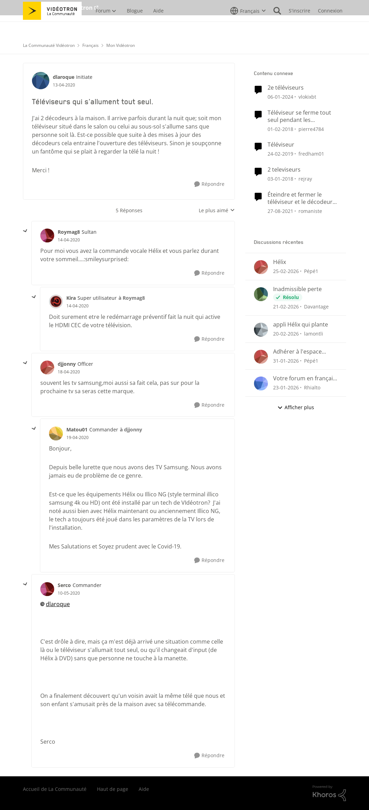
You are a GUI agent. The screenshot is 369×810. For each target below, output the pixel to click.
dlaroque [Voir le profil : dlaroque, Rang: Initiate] (63, 77)
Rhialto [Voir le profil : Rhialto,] (312, 387)
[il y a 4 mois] (286, 271)
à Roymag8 (131, 298)
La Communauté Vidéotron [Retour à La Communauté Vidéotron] (49, 45)
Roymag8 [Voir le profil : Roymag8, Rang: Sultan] (69, 232)
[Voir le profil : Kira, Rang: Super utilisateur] (56, 301)
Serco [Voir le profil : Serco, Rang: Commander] (64, 585)
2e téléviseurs (286, 87)
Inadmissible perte (297, 289)
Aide (144, 789)
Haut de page (112, 789)
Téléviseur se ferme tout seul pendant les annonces (299, 116)
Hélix (279, 262)
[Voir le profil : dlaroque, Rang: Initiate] (40, 80)
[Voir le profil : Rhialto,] (261, 383)
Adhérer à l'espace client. (297, 351)
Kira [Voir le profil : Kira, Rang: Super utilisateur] (71, 298)
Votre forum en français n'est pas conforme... (304, 378)
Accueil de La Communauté (55, 789)
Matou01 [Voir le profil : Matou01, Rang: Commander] (77, 429)
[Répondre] (209, 184)
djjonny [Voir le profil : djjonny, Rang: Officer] (67, 364)
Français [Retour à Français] (90, 45)
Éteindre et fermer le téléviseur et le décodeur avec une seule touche (300, 198)
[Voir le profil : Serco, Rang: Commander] (47, 589)
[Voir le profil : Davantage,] (261, 294)
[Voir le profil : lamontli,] (261, 330)
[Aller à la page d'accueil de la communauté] (52, 26)
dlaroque (58, 604)
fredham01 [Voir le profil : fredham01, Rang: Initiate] (311, 153)
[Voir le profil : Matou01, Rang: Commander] (56, 433)
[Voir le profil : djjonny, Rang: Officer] (47, 367)
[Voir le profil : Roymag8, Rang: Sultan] (47, 235)
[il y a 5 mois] (286, 333)
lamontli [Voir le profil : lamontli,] (313, 333)
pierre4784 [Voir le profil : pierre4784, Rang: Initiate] (311, 128)
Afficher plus (295, 407)
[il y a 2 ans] (280, 96)
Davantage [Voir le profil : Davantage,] (316, 306)
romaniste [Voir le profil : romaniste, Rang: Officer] (310, 210)
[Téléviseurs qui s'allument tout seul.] (69, 240)
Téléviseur (281, 144)
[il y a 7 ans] (280, 153)
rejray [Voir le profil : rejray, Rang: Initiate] (305, 178)
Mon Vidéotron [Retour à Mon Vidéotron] (120, 45)
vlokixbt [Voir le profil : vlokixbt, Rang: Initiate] (307, 96)
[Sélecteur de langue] (248, 26)
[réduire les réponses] (25, 231)
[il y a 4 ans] (280, 210)
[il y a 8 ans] (280, 128)
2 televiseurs (284, 169)
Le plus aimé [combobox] (217, 210)
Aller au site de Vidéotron (58, 7)
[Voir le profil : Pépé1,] (261, 267)
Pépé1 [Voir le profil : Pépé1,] (311, 271)
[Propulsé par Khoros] (329, 793)
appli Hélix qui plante (300, 324)
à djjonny (131, 429)
